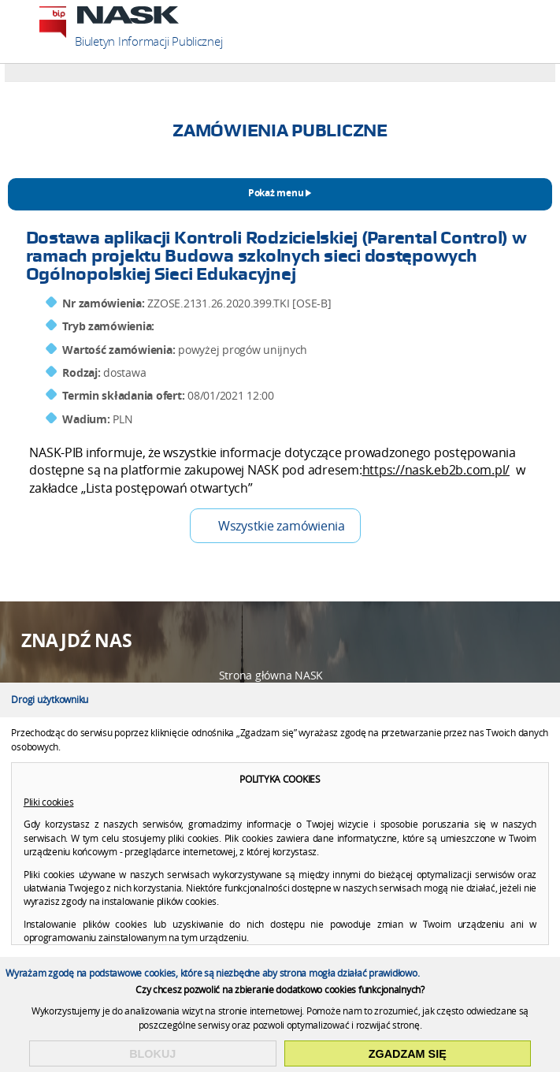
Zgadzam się (408, 1054)
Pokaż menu (275, 193)
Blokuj (152, 1054)
